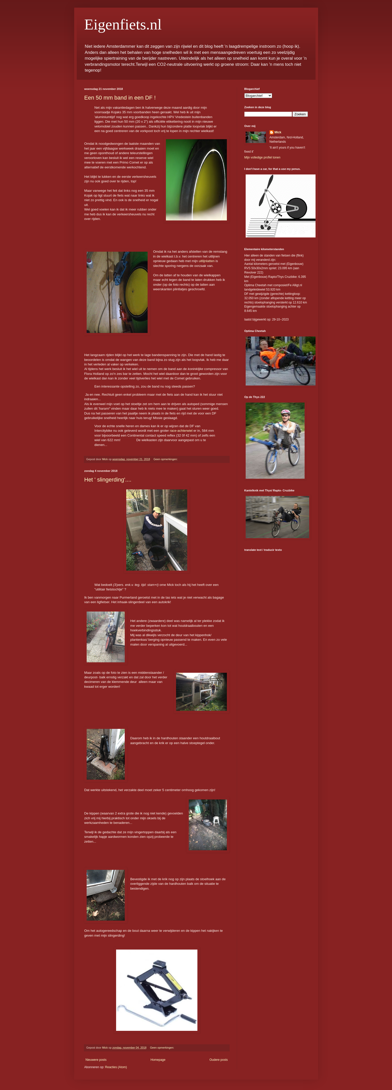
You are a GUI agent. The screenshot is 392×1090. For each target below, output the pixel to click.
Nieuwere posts (96, 1060)
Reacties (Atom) (116, 1067)
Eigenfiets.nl (123, 24)
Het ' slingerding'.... (108, 479)
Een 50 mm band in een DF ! (120, 97)
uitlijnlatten (206, 261)
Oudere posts (218, 1060)
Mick (278, 132)
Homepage (157, 1060)
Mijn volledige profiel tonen (262, 157)
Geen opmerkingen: (165, 459)
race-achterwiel (181, 430)
